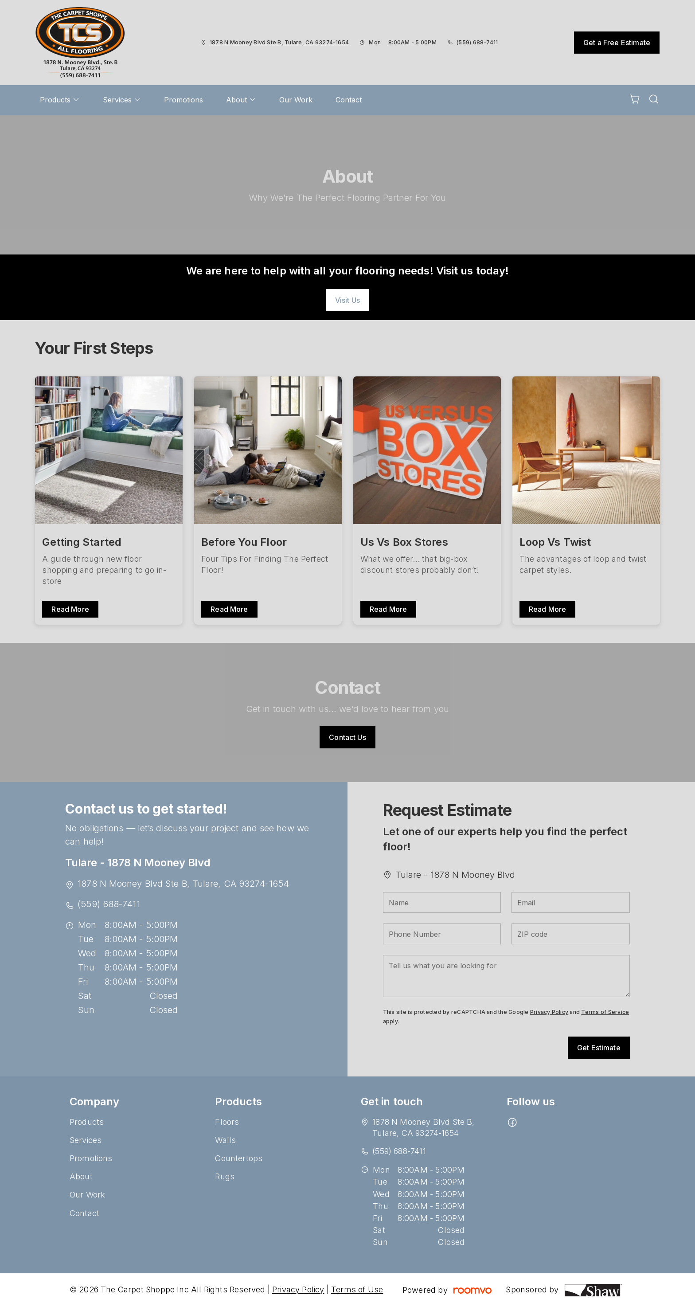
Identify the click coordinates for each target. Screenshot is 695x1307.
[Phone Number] (442, 934)
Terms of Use (357, 1289)
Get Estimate (599, 1047)
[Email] (570, 902)
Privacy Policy (549, 1012)
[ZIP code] (570, 934)
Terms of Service (605, 1012)
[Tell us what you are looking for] (506, 976)
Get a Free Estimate (616, 42)
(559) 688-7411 (477, 42)
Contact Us (347, 737)
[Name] (442, 902)
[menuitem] (59, 100)
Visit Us (347, 300)
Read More (70, 609)
